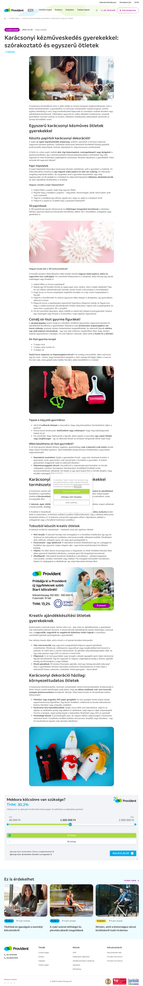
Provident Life (125, 2)
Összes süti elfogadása (71, 491)
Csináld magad (45, 10)
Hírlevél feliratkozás (108, 2)
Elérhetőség (77, 969)
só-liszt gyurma (38, 323)
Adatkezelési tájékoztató (81, 957)
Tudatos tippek (83, 10)
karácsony (11, 52)
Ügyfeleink (76, 965)
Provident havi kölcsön (115, 961)
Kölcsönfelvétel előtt (114, 953)
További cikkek (131, 881)
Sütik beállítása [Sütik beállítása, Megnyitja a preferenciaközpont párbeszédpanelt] (71, 503)
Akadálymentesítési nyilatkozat (83, 961)
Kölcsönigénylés (128, 10)
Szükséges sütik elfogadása (71, 497)
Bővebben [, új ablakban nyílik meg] (78, 487)
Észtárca (58, 10)
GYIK (137, 2)
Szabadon (70, 10)
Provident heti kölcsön (115, 957)
